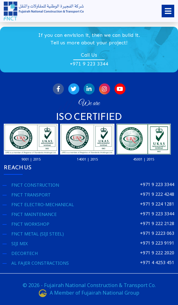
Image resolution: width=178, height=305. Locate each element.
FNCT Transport (31, 195)
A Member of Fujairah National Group (89, 292)
